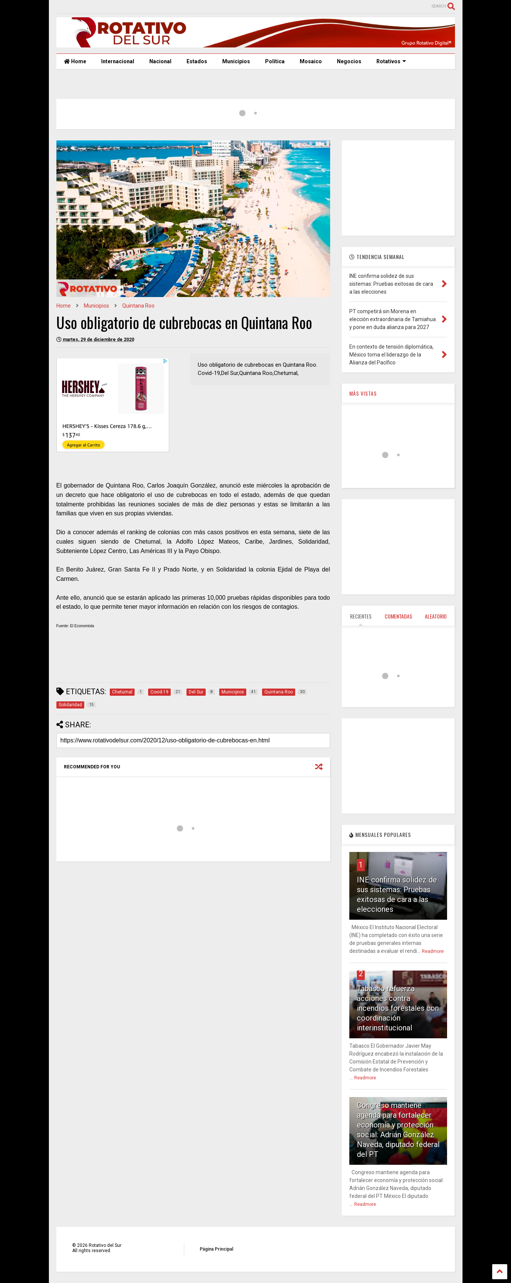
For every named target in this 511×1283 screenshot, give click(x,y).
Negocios (349, 61)
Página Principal (216, 1249)
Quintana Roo (138, 306)
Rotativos (391, 61)
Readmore (433, 951)
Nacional (160, 61)
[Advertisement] (193, 659)
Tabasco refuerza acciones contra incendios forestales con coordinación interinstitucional (398, 1008)
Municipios (236, 61)
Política (275, 61)
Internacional (117, 61)
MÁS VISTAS (363, 393)
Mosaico (311, 61)
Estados (197, 61)
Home (75, 61)
